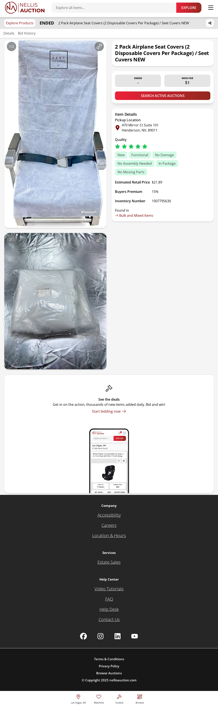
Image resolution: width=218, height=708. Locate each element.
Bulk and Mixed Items (134, 215)
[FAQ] (109, 599)
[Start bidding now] (109, 411)
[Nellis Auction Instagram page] (100, 636)
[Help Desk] (109, 609)
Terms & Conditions (109, 659)
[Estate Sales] (109, 562)
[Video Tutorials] (109, 589)
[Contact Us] (109, 620)
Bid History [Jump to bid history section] (27, 33)
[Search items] (116, 8)
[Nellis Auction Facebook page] (83, 636)
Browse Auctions (109, 673)
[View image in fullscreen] (99, 46)
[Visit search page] (140, 698)
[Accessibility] (109, 515)
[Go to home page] (24, 8)
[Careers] (109, 525)
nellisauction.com (122, 680)
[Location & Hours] (109, 536)
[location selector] (78, 698)
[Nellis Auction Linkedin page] (117, 636)
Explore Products (20, 23)
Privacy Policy (109, 666)
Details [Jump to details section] (8, 33)
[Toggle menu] (211, 8)
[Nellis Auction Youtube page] (134, 636)
